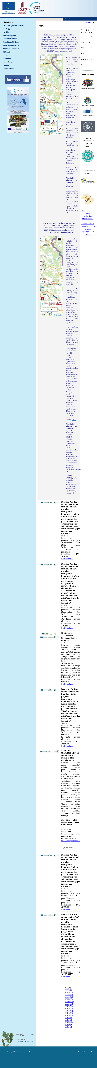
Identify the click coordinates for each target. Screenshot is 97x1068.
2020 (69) (69, 1004)
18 (84, 53)
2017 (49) (69, 1011)
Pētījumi (6, 52)
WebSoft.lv (89, 1052)
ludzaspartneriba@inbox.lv (25, 1041)
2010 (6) (68, 1027)
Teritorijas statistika (11, 49)
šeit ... (74, 396)
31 (82, 64)
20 (87, 53)
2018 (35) (69, 1008)
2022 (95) (69, 999)
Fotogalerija (8, 62)
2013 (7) (68, 1020)
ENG (88, 22)
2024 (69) (69, 995)
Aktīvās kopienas (9, 35)
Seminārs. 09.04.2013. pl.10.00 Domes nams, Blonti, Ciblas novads (70, 755)
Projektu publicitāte (11, 42)
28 (89, 59)
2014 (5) (68, 1018)
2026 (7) (68, 990)
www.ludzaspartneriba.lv (70, 841)
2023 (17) (69, 997)
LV (93, 22)
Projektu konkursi (10, 39)
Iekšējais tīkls (8, 68)
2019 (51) (69, 1006)
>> (93, 29)
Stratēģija (7, 29)
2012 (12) (69, 1022)
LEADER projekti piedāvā (13, 25)
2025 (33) (69, 992)
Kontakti (6, 65)
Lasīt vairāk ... (67, 559)
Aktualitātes (8, 22)
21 (89, 53)
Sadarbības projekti (11, 45)
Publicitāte (7, 55)
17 (82, 53)
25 (84, 59)
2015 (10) (69, 1015)
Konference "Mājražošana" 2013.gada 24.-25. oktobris (69, 637)
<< (81, 29)
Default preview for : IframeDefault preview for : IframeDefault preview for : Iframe (51, 94)
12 (85, 48)
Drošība (6, 32)
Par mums (7, 58)
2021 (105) (69, 1002)
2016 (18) (69, 1013)
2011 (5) (68, 1025)
